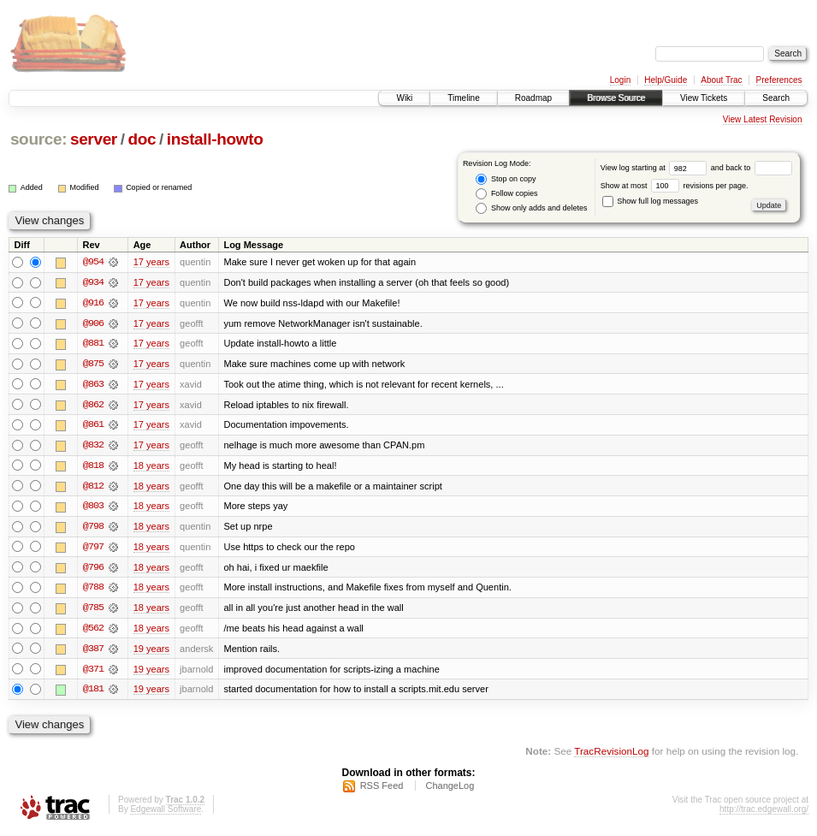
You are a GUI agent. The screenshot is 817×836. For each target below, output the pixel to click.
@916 (93, 303)
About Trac (721, 80)
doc (141, 139)
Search (776, 98)
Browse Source (616, 98)
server (93, 139)
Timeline (463, 98)
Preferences (779, 80)
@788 (93, 590)
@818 (93, 467)
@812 (93, 488)
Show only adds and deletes (531, 208)
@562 (93, 631)
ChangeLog (449, 790)
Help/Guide (665, 80)
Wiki (404, 98)
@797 (93, 549)
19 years (151, 652)
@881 (93, 344)
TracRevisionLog (611, 755)
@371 (93, 672)
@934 (93, 282)
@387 (93, 652)
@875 (93, 364)
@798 (93, 529)
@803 (93, 508)
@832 (93, 447)
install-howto (215, 139)
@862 (93, 405)
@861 (93, 426)
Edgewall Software (165, 813)
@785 (93, 611)
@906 (93, 323)
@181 (93, 693)
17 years (151, 262)
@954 (93, 262)
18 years (151, 467)
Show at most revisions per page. (675, 185)
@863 (93, 385)
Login (620, 80)
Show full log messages (650, 201)
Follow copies (506, 193)
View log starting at (656, 167)
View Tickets (703, 98)
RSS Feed (382, 790)
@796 (93, 570)
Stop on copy (506, 179)
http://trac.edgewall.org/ (763, 813)
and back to (751, 167)
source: (38, 139)
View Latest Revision (762, 119)
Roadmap (533, 98)
